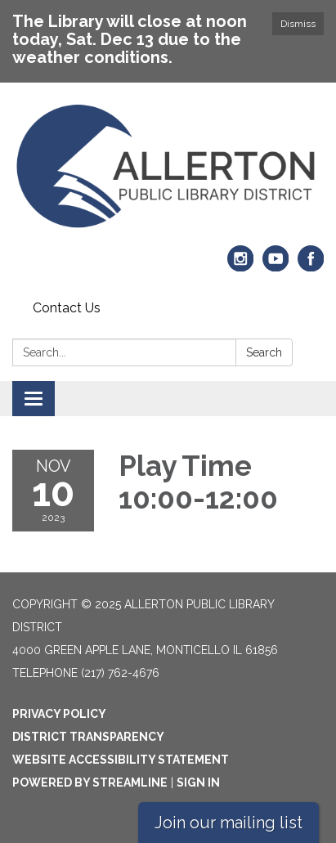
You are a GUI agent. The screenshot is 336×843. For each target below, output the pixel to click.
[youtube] (275, 265)
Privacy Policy (59, 713)
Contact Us (67, 308)
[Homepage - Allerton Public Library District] (168, 167)
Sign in (198, 782)
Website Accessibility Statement (120, 759)
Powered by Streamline (90, 782)
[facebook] (311, 265)
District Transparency (88, 736)
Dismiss (298, 23)
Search (264, 352)
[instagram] (240, 265)
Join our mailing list (228, 822)
